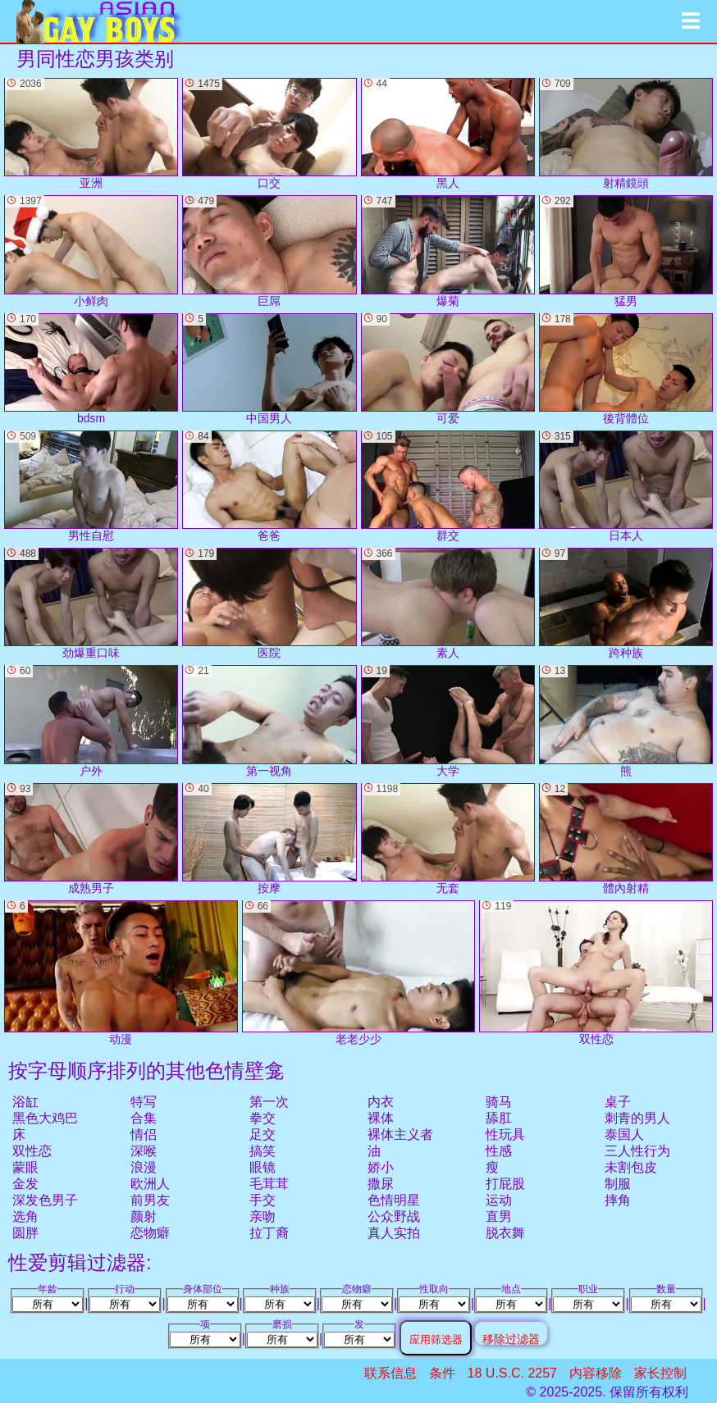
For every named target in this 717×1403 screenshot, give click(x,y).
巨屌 (269, 251)
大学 (448, 721)
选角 (25, 1216)
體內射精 (626, 839)
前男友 (150, 1200)
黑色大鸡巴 (45, 1118)
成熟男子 (91, 839)
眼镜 (262, 1167)
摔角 (618, 1200)
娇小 (381, 1167)
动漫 (121, 972)
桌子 (618, 1102)
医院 (269, 603)
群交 (448, 486)
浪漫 (143, 1167)
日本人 (626, 486)
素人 (448, 603)
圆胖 (25, 1233)
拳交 (262, 1118)
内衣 (381, 1102)
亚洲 (91, 133)
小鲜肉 (91, 251)
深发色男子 (45, 1200)
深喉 (143, 1151)
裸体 (381, 1118)
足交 (262, 1134)
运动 (499, 1200)
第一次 (269, 1102)
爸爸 (269, 486)
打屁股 (505, 1184)
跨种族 (626, 603)
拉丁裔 (269, 1233)
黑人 (448, 133)
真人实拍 (394, 1233)
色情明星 (394, 1200)
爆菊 (448, 251)
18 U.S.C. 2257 (512, 1373)
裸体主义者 (400, 1134)
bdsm (91, 369)
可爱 (448, 369)
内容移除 (595, 1373)
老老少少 (359, 972)
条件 (442, 1373)
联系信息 (390, 1373)
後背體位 (626, 369)
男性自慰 (91, 486)
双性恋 (32, 1151)
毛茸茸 (269, 1184)
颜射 (143, 1216)
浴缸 (25, 1102)
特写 (143, 1102)
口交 (269, 133)
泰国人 (624, 1134)
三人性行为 (637, 1151)
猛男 (626, 251)
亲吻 (262, 1216)
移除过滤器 (511, 1338)
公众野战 (394, 1216)
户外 (91, 721)
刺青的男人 (637, 1118)
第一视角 (269, 721)
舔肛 (499, 1118)
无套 (448, 839)
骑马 (499, 1102)
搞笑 (262, 1151)
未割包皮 (631, 1167)
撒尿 (381, 1184)
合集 (143, 1118)
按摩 (269, 839)
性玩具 (505, 1134)
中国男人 (269, 369)
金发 (25, 1184)
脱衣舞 (505, 1233)
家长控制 (660, 1373)
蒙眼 (25, 1167)
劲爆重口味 (91, 603)
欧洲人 (150, 1184)
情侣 (143, 1134)
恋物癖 (150, 1233)
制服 (618, 1184)
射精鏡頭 (626, 133)
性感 (499, 1151)
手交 (262, 1200)
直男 (499, 1216)
